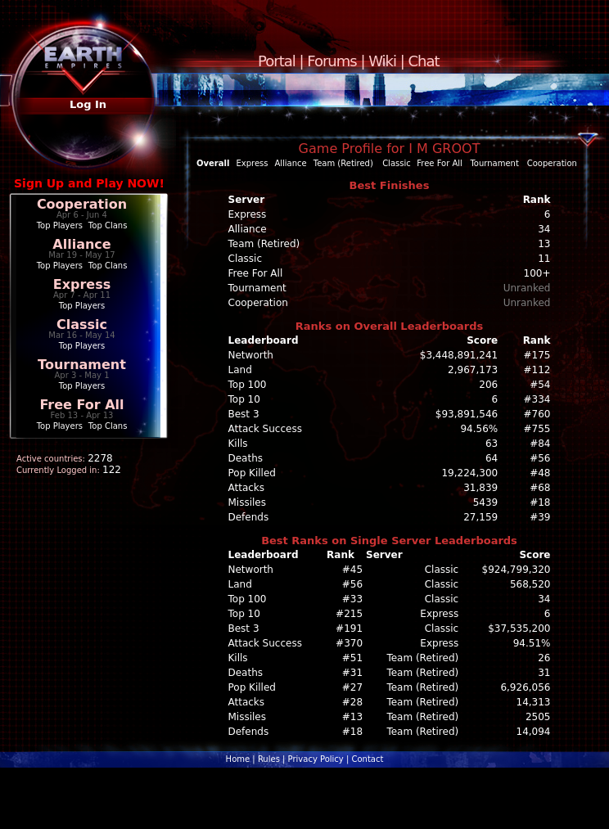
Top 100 (247, 384)
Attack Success (265, 429)
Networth (250, 355)
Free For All (81, 404)
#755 (537, 429)
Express (82, 284)
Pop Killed (252, 473)
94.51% (532, 643)
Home (238, 759)
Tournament (82, 364)
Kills (238, 443)
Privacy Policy (316, 759)
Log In (88, 104)
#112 (537, 370)
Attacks (246, 487)
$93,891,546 (466, 414)
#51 (352, 658)
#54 (540, 384)
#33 (352, 599)
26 (544, 658)
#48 (540, 473)
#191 (349, 628)
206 (488, 384)
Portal (276, 61)
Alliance (81, 244)
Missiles (247, 502)
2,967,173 (473, 370)
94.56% (479, 429)
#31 (352, 672)
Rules (269, 759)
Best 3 (243, 414)
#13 (352, 717)
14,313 (534, 702)
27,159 (480, 517)
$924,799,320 (516, 569)
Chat (424, 61)
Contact (367, 759)
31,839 (480, 487)
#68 (540, 487)
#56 (540, 458)
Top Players (60, 225)
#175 (537, 355)
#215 (349, 613)
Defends (248, 517)
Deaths (246, 458)
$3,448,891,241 (459, 355)
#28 (352, 702)
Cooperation (82, 204)
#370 (349, 643)
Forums (331, 61)
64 (491, 458)
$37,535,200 (519, 628)
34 (544, 599)
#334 (537, 399)
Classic (81, 324)
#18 (540, 502)
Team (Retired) (343, 163)
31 (544, 672)
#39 (540, 517)
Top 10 (244, 399)
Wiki (382, 61)
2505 (538, 717)
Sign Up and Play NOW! (89, 183)
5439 (485, 502)
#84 (540, 443)
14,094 (534, 731)
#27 (352, 687)
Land (240, 370)
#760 (537, 414)
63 (491, 443)
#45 (352, 569)
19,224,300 (469, 473)
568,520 (530, 584)
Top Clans (108, 225)
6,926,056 (525, 687)
